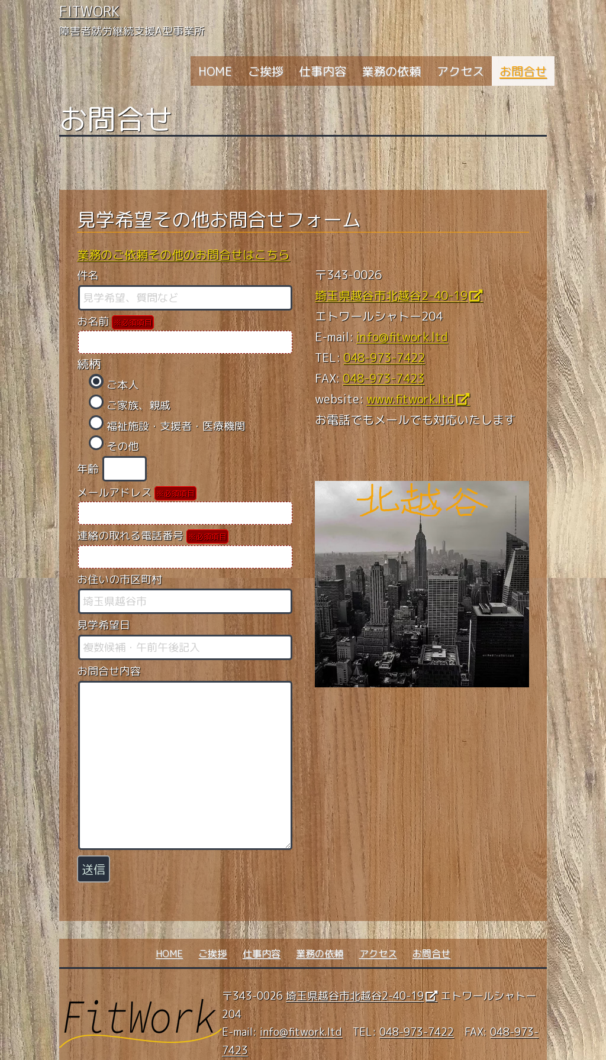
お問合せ (523, 71)
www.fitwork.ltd (410, 398)
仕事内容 (322, 71)
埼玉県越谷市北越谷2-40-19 (391, 295)
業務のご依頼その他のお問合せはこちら (183, 254)
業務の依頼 (391, 71)
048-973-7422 (384, 357)
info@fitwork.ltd (402, 336)
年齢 (112, 468)
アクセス (460, 71)
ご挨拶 (265, 71)
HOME (215, 71)
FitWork (89, 11)
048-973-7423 (383, 378)
